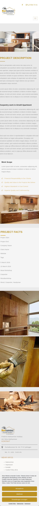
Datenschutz (20, 503)
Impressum (27, 503)
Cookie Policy (12, 503)
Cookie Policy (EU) (12, 470)
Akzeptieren (19, 488)
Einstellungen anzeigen (19, 499)
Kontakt (8, 467)
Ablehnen (19, 494)
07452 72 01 (33, 5)
